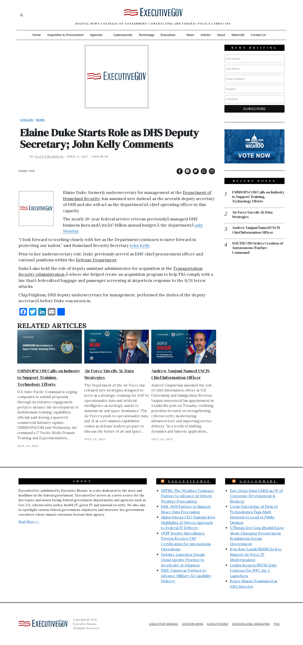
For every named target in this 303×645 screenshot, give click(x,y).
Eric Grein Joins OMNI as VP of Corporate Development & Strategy (256, 496)
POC (277, 624)
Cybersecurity (122, 35)
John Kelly (139, 245)
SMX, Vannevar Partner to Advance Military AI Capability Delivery (186, 575)
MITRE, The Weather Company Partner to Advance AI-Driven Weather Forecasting (187, 496)
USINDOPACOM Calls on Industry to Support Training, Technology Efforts (48, 377)
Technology (146, 35)
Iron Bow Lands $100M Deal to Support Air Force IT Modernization (255, 554)
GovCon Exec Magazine (250, 624)
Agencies (95, 35)
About (222, 35)
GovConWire (258, 481)
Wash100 (238, 35)
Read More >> (28, 521)
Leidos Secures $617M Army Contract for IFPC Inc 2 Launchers (253, 570)
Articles (206, 35)
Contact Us (259, 35)
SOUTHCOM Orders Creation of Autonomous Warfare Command (258, 248)
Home (35, 35)
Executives (167, 35)
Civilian (26, 119)
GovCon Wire (191, 624)
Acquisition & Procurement (64, 35)
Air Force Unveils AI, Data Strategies (252, 214)
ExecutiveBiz (189, 481)
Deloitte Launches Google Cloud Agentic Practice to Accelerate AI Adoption (183, 559)
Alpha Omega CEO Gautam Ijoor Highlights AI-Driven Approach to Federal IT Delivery (188, 522)
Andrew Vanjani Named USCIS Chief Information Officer (256, 230)
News (190, 35)
